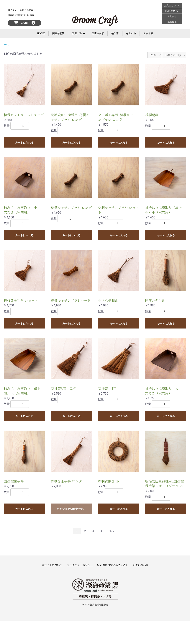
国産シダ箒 (98, 33)
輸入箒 (115, 33)
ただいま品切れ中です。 (71, 508)
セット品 (148, 33)
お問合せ (172, 16)
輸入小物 (131, 33)
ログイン (12, 10)
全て (7, 44)
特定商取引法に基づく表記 (21, 15)
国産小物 (77, 33)
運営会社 (172, 21)
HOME (41, 33)
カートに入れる (24, 142)
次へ (111, 531)
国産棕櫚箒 (58, 33)
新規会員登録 (26, 10)
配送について (172, 11)
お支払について (172, 5)
